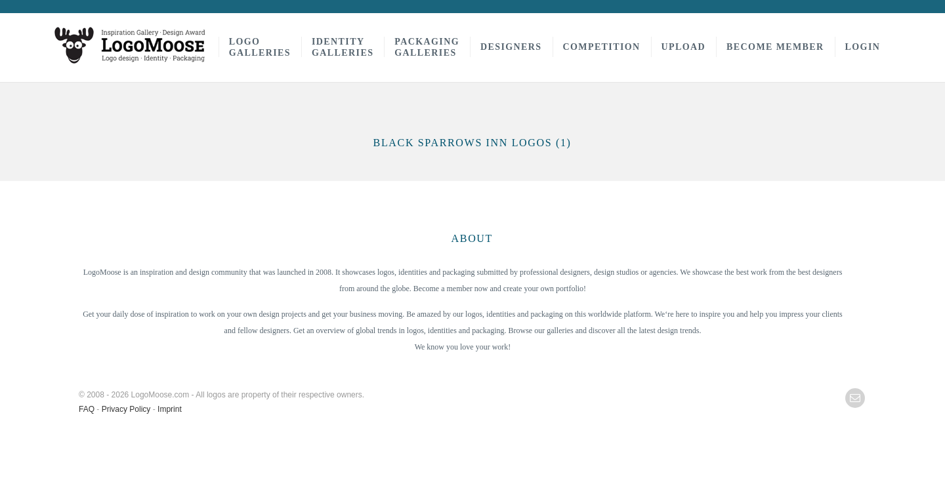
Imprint (170, 409)
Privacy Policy (126, 409)
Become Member (775, 47)
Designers (511, 47)
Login (863, 47)
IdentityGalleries (342, 47)
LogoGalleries (260, 47)
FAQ (86, 409)
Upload (684, 47)
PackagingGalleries (426, 47)
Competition (601, 47)
